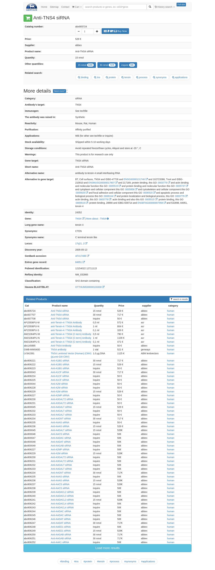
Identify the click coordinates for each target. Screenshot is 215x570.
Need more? (59, 91)
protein (111, 77)
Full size (181, 4)
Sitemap (54, 7)
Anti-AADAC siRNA (61, 438)
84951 (80, 262)
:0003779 (163, 182)
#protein (87, 561)
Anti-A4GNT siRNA (61, 418)
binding (83, 77)
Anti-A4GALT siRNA (61, 407)
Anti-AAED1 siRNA (61, 526)
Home (44, 7)
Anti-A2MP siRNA (60, 395)
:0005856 (131, 189)
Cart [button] (77, 7)
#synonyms (130, 561)
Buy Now (115, 31)
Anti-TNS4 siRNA (60, 311)
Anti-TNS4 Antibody (61, 345)
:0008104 (109, 196)
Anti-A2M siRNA (59, 383)
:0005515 (114, 186)
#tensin (101, 561)
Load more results (107, 548)
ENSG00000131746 (136, 179)
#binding (64, 561)
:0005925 (81, 192)
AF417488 (82, 256)
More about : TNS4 (97, 218)
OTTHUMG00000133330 (89, 287)
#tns (76, 561)
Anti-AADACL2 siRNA (62, 492)
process (141, 77)
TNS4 (79, 218)
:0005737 (181, 186)
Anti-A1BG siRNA (60, 360)
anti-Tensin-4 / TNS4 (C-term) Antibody (71, 334)
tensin (126, 77)
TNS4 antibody (59, 349)
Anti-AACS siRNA (60, 434)
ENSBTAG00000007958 (152, 202)
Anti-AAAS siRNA (60, 422)
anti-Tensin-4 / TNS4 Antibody (66, 322)
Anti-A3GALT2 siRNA (62, 399)
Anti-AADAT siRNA (61, 441)
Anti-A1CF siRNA (60, 372)
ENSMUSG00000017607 (103, 182)
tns (97, 77)
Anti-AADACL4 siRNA (62, 503)
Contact (65, 7)
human (170, 311)
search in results (179, 299)
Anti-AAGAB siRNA (61, 445)
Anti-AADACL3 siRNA (62, 496)
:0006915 (149, 192)
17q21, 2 (81, 243)
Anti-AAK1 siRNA (60, 542)
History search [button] (165, 7)
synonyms (159, 77)
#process (114, 561)
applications (179, 77)
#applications (148, 561)
